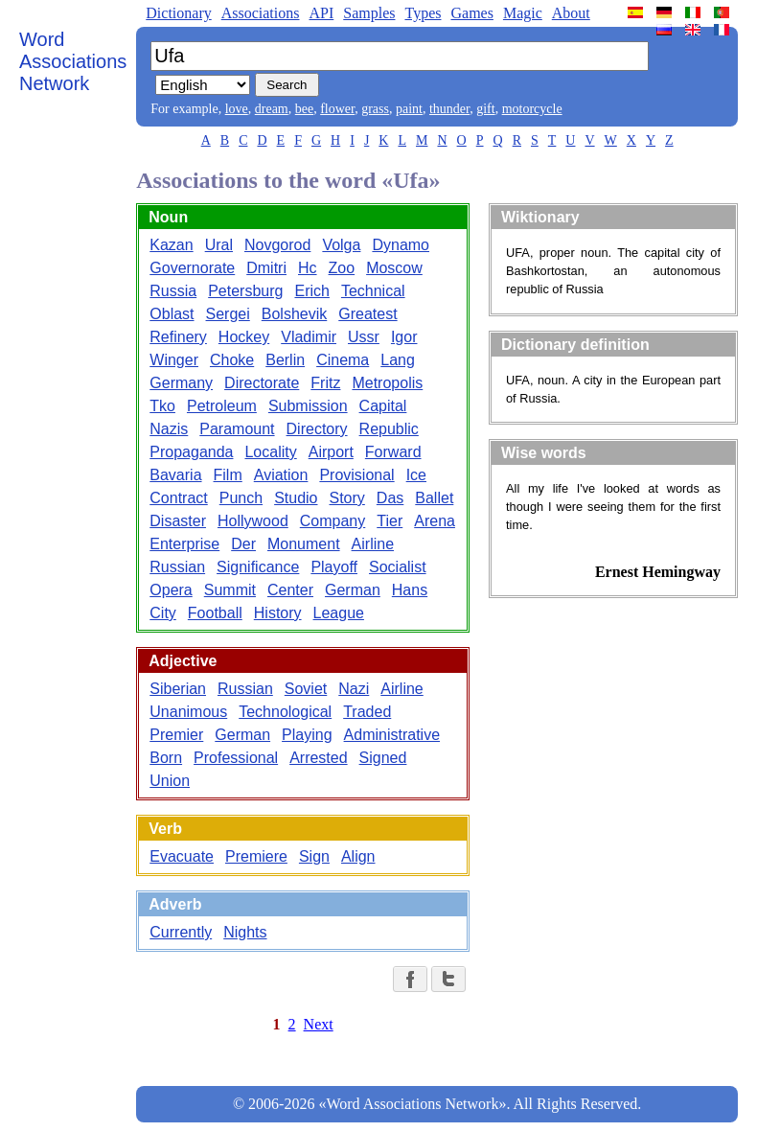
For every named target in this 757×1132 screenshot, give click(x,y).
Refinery (178, 337)
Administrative (392, 735)
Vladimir (308, 337)
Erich (311, 291)
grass (375, 109)
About (571, 13)
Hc (307, 268)
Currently (180, 932)
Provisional (356, 475)
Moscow (394, 268)
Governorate (192, 268)
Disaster (177, 521)
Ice (416, 475)
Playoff (333, 567)
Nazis (168, 429)
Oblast (171, 314)
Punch (241, 498)
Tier (389, 521)
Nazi (353, 689)
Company (332, 521)
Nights (244, 932)
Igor (404, 337)
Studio (295, 498)
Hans (409, 590)
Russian (177, 567)
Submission (308, 406)
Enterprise (184, 544)
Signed (383, 758)
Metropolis (387, 383)
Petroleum (222, 406)
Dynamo (400, 245)
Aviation (281, 475)
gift (485, 109)
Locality (270, 452)
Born (165, 758)
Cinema (342, 360)
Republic (389, 429)
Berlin (285, 360)
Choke (232, 360)
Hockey (243, 337)
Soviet (306, 689)
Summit (230, 590)
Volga (341, 245)
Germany (181, 383)
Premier (176, 735)
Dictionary (178, 13)
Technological (285, 712)
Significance (258, 567)
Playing (307, 735)
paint (409, 109)
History (278, 613)
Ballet (434, 498)
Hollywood (253, 521)
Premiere (256, 856)
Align (358, 856)
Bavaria (175, 475)
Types (422, 13)
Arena (434, 521)
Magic (522, 13)
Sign (314, 856)
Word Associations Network (72, 61)
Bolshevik (294, 314)
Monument (303, 544)
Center (290, 590)
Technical (373, 291)
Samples (369, 13)
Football (215, 613)
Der (243, 544)
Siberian (177, 689)
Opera (170, 590)
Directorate (261, 383)
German (352, 590)
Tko (162, 406)
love (236, 109)
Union (169, 781)
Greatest (367, 314)
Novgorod (277, 245)
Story (347, 498)
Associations (260, 13)
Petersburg (245, 291)
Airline (373, 544)
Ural (219, 245)
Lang (397, 360)
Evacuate (181, 856)
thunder (449, 109)
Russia (172, 291)
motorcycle (532, 109)
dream (271, 109)
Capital (383, 406)
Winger (173, 360)
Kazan (171, 245)
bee (304, 109)
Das (390, 498)
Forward (393, 452)
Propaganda (191, 452)
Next (318, 1024)
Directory (317, 429)
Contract (178, 498)
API (321, 13)
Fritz (325, 383)
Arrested (318, 758)
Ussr (363, 337)
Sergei (228, 314)
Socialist (397, 567)
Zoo (342, 268)
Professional (236, 758)
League (338, 613)
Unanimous (188, 712)
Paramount (236, 429)
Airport (331, 452)
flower (337, 109)
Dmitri (266, 268)
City (162, 613)
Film (228, 475)
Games (471, 13)
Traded (367, 712)
